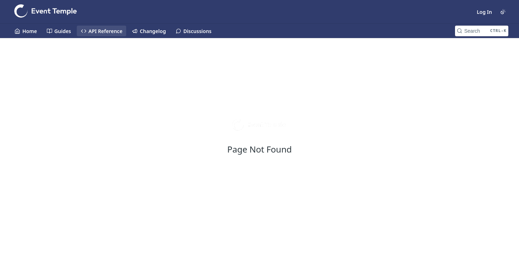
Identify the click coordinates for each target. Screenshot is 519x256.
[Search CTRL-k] (481, 31)
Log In (484, 12)
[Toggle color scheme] (503, 11)
